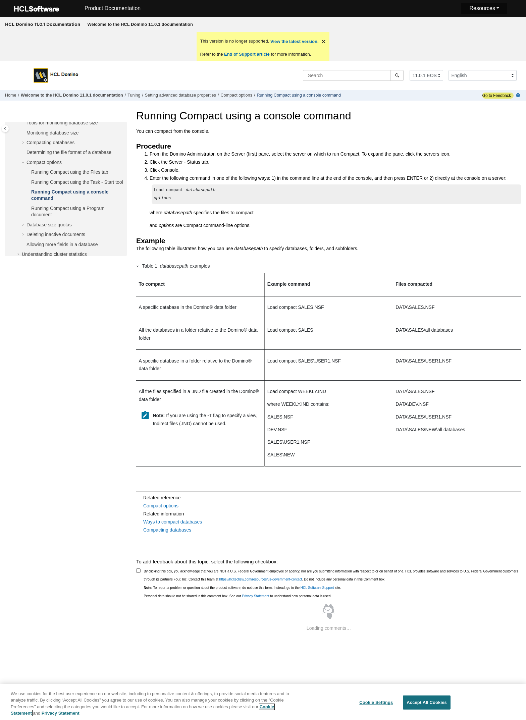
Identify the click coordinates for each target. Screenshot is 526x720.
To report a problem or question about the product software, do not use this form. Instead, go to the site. (242, 588)
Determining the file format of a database (69, 152)
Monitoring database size (53, 132)
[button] (24, 123)
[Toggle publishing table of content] (5, 128)
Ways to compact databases (172, 521)
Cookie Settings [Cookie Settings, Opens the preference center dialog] (376, 704)
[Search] (397, 75)
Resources (482, 8)
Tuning (133, 95)
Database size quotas (49, 224)
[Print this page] (518, 95)
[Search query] (353, 75)
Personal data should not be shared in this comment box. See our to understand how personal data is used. (238, 596)
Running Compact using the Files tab (69, 172)
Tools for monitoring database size (62, 122)
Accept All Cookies (427, 704)
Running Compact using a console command (299, 95)
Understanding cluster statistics (54, 254)
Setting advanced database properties (180, 95)
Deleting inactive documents (56, 234)
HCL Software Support (317, 588)
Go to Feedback (496, 95)
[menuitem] (140, 24)
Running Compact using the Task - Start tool (77, 182)
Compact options (236, 95)
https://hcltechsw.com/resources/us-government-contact (260, 579)
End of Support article (247, 54)
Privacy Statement (255, 596)
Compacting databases (50, 142)
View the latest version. (293, 41)
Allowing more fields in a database (62, 244)
